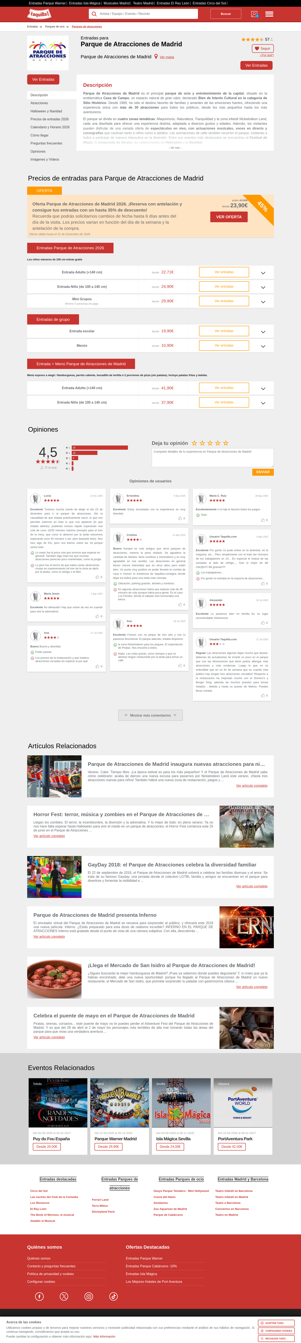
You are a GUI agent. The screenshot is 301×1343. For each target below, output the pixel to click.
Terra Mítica (100, 1205)
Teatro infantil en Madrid (231, 1197)
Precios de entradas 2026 (50, 119)
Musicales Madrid (117, 3)
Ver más (150, 269)
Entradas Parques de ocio (181, 1179)
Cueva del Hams (165, 1197)
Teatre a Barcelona (228, 1202)
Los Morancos (40, 1202)
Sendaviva (161, 1202)
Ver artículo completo (252, 785)
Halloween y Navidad (46, 111)
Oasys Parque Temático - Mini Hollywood (181, 1190)
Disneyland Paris (103, 1211)
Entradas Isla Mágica (84, 3)
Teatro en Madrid (226, 1214)
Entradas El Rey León (173, 3)
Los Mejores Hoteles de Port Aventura (154, 1281)
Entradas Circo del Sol (209, 3)
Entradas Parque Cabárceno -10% (151, 1266)
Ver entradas (224, 272)
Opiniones (38, 151)
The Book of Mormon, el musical (52, 1214)
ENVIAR (263, 472)
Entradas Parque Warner (47, 3)
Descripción (39, 95)
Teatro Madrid (143, 3)
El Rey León (38, 1209)
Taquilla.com (36, 10)
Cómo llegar (39, 135)
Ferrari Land (100, 1199)
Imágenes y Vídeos (45, 159)
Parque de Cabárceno (168, 1214)
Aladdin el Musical (42, 1220)
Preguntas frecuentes (46, 143)
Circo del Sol (39, 1190)
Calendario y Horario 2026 (50, 127)
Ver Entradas (256, 65)
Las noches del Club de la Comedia (54, 1197)
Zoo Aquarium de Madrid (170, 1209)
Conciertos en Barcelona (232, 1209)
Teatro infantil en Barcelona (234, 1190)
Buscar (226, 14)
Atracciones (39, 103)
